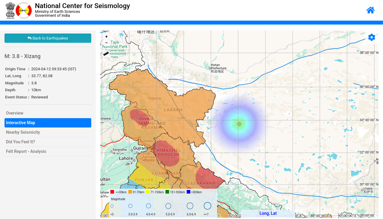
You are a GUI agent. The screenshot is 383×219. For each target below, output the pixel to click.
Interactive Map (20, 122)
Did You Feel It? (20, 141)
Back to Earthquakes (48, 38)
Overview (14, 113)
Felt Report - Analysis (26, 151)
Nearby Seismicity (23, 132)
